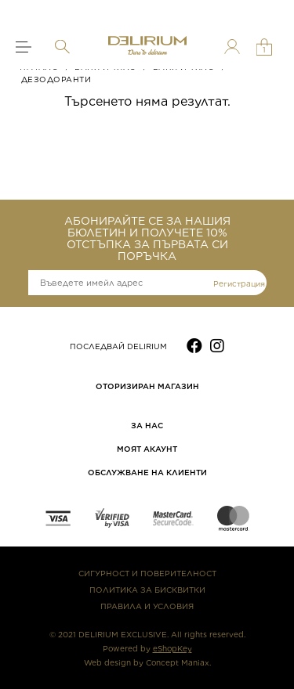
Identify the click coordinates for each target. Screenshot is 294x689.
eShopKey (172, 648)
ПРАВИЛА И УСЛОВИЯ (147, 606)
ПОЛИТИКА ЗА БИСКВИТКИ (147, 589)
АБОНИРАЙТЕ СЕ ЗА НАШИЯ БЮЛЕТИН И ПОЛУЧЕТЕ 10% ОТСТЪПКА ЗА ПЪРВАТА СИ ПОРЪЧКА (147, 238)
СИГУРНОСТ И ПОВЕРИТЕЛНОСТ (147, 573)
